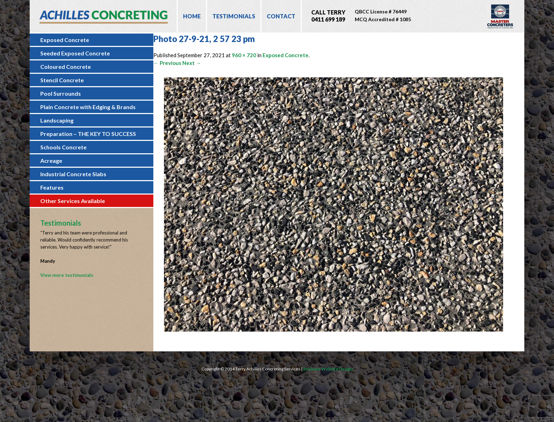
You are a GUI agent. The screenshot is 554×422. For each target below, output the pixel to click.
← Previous (167, 63)
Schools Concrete (63, 147)
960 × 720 (244, 55)
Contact (281, 16)
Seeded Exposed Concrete (75, 53)
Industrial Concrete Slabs (73, 174)
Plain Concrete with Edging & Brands (88, 106)
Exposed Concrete (64, 39)
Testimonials (233, 16)
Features (52, 187)
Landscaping (56, 120)
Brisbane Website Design (328, 369)
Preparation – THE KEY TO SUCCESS (88, 133)
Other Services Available (72, 200)
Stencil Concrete (62, 80)
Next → (191, 63)
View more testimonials (66, 275)
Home (192, 16)
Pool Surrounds (60, 93)
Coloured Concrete (65, 66)
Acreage (51, 160)
